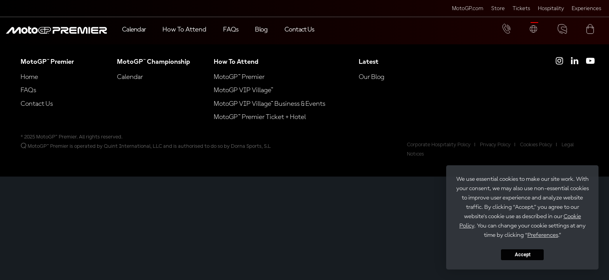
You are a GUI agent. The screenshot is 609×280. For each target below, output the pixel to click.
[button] (56, 34)
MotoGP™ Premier (239, 84)
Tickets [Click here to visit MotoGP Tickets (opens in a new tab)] (521, 9)
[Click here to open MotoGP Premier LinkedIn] (574, 69)
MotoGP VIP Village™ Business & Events (269, 111)
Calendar (130, 84)
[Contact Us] (299, 30)
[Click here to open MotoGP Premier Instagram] (559, 69)
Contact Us (37, 111)
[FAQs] (231, 30)
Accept (522, 254)
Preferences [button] (542, 235)
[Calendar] (134, 30)
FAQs (28, 98)
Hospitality (551, 9)
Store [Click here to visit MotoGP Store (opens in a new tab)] (498, 9)
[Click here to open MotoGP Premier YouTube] (590, 69)
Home (29, 84)
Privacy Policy (495, 152)
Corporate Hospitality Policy (439, 152)
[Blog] (261, 30)
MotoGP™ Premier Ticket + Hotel (260, 124)
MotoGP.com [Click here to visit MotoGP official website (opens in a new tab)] (467, 9)
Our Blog (371, 84)
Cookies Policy (536, 152)
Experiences (586, 9)
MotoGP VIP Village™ (243, 98)
